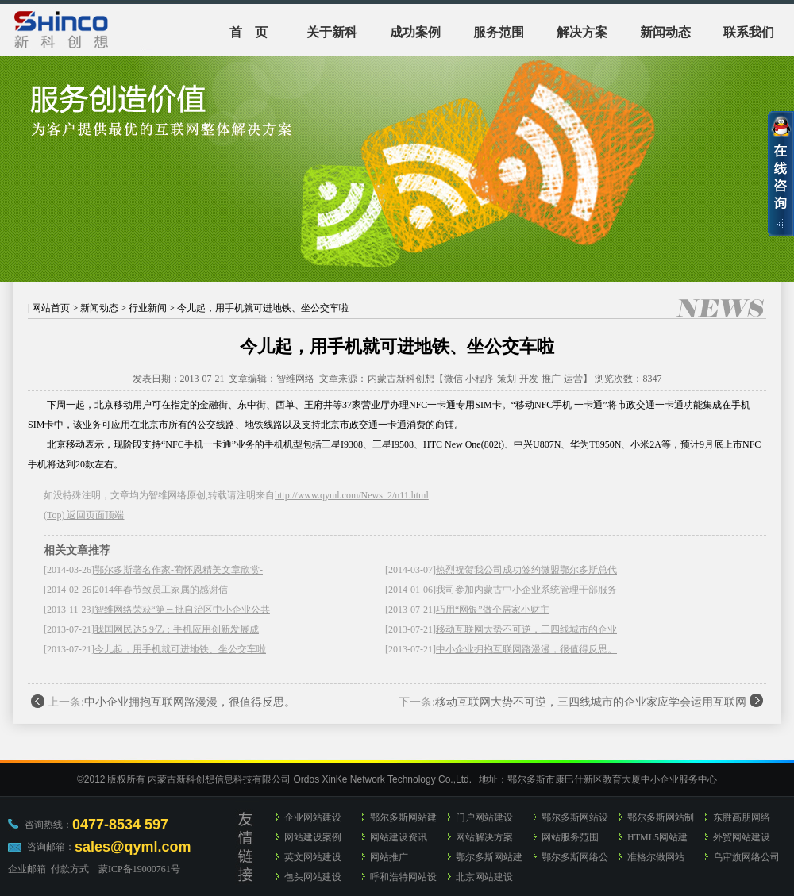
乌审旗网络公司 (746, 857)
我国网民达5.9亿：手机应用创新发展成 (176, 629)
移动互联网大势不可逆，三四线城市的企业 (526, 629)
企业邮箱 (27, 869)
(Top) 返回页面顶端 (84, 515)
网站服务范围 (570, 837)
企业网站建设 (312, 817)
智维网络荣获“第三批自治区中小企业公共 (182, 609)
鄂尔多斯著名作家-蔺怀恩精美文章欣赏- (178, 569)
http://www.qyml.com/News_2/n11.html (352, 495)
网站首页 (51, 307)
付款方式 (70, 869)
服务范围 (498, 32)
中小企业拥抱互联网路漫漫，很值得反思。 (526, 649)
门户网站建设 (484, 817)
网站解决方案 (484, 837)
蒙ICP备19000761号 (139, 869)
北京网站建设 (484, 877)
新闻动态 (665, 32)
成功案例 (415, 32)
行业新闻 (148, 307)
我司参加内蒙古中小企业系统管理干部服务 (526, 589)
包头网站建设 (312, 877)
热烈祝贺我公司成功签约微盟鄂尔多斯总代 (526, 569)
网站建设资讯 (398, 837)
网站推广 (389, 857)
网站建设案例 (312, 837)
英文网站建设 (312, 857)
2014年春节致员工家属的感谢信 (161, 589)
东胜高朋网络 (741, 817)
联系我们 (748, 32)
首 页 (248, 32)
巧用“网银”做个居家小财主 (492, 609)
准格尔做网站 (655, 857)
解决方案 (582, 32)
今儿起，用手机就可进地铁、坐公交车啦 (180, 649)
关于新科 (331, 32)
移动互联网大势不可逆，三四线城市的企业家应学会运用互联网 (590, 702)
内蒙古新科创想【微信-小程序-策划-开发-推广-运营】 (480, 378)
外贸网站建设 (741, 837)
